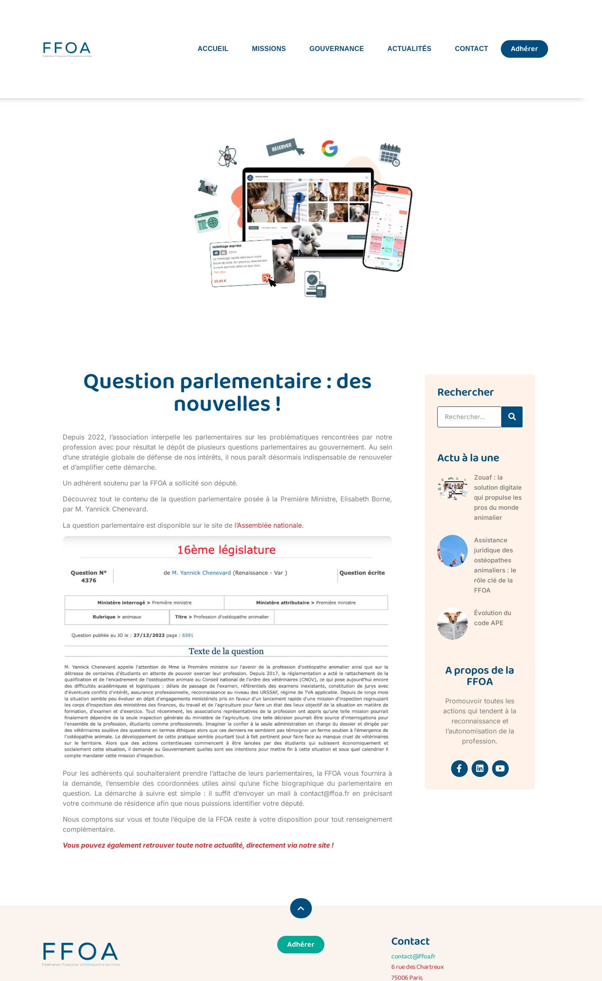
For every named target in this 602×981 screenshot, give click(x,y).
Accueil (213, 48)
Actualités (409, 48)
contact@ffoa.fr (413, 956)
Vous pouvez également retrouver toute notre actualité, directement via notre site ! (198, 845)
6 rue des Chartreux (417, 967)
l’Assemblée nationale (268, 525)
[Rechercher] (512, 416)
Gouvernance (336, 48)
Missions (269, 48)
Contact (471, 48)
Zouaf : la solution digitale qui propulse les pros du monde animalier (498, 497)
